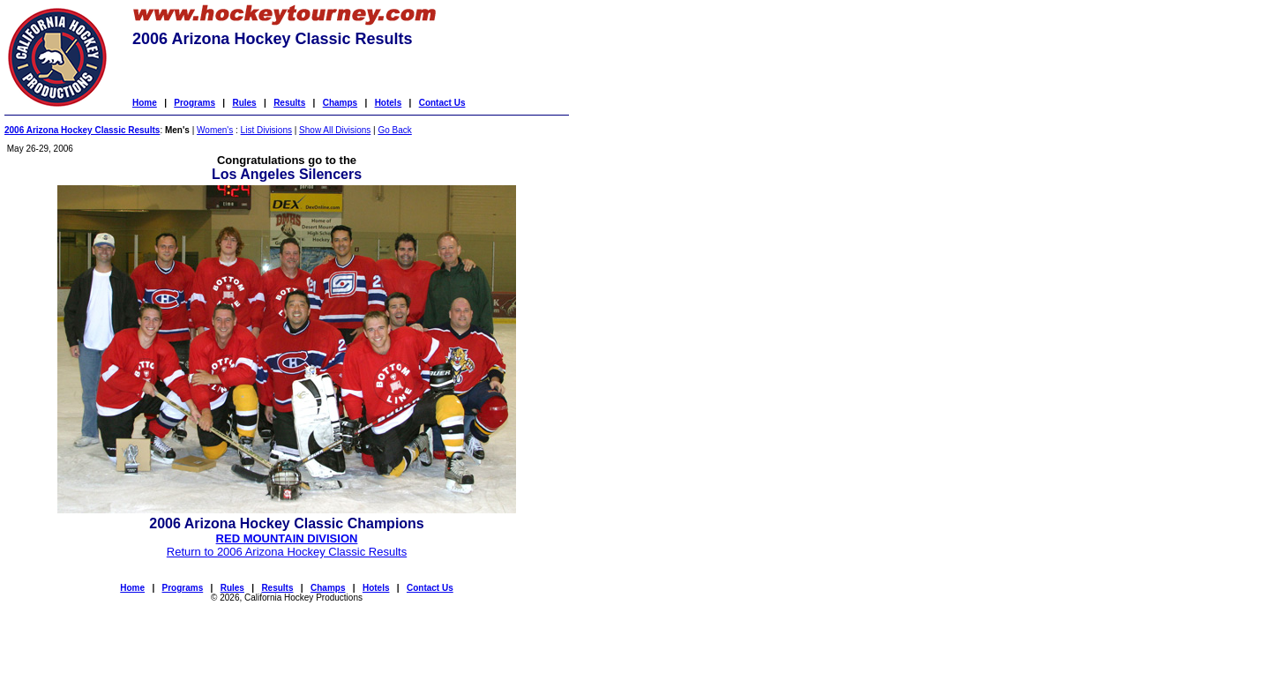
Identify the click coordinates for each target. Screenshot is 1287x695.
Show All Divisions (334, 130)
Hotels (388, 103)
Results (289, 103)
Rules (244, 103)
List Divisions (266, 130)
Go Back (394, 130)
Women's (215, 130)
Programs (194, 103)
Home (144, 103)
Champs (340, 103)
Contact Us (442, 103)
